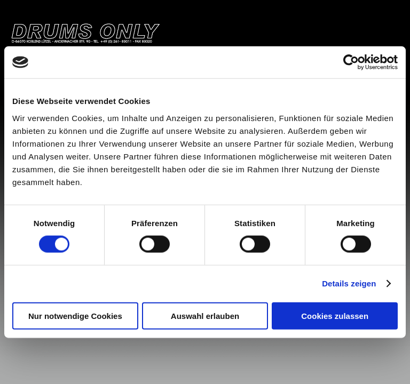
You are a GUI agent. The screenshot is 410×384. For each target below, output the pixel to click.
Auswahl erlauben (205, 315)
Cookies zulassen (334, 315)
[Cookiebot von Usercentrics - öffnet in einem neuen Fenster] (351, 62)
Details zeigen (349, 283)
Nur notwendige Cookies (75, 315)
